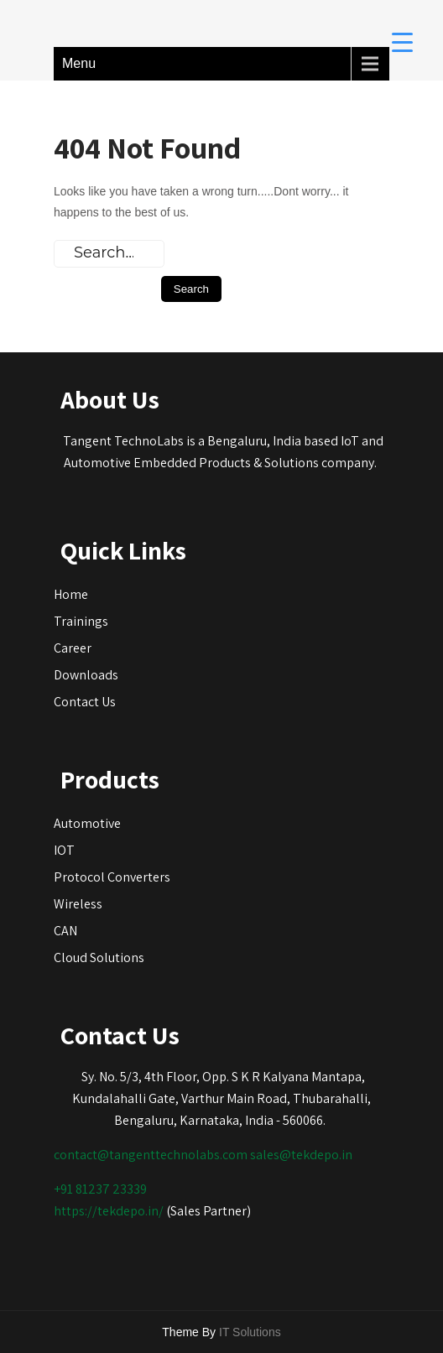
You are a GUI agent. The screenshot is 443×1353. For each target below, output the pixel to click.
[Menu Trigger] (402, 41)
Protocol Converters (112, 877)
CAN (65, 930)
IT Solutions (250, 1332)
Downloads (86, 675)
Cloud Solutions (99, 957)
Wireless (78, 904)
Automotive (87, 823)
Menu (79, 63)
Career (72, 648)
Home (71, 594)
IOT (64, 850)
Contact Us (85, 701)
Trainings (81, 621)
